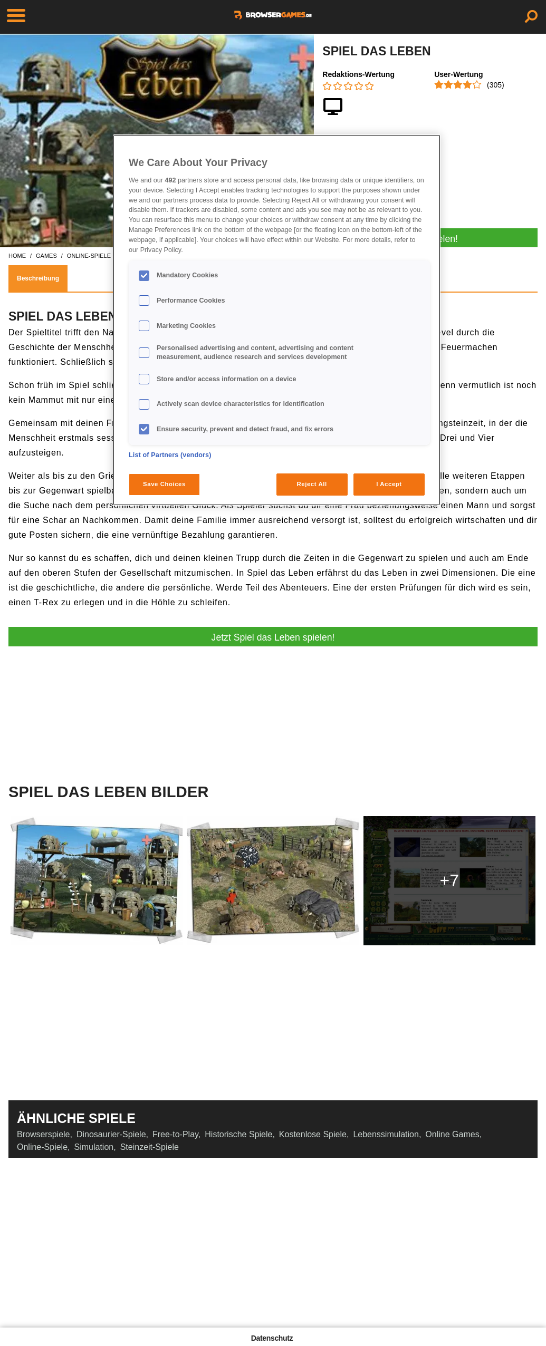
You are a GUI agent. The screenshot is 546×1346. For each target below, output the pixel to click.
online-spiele (89, 256)
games (46, 256)
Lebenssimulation (386, 1134)
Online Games (452, 1134)
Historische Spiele (238, 1134)
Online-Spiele (42, 1146)
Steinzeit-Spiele (149, 1146)
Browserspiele (43, 1134)
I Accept (388, 484)
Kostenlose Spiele (313, 1134)
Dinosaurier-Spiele (111, 1134)
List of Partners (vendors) (170, 455)
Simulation (94, 1146)
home (17, 256)
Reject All (312, 484)
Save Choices (164, 484)
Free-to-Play (175, 1134)
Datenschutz (272, 1338)
